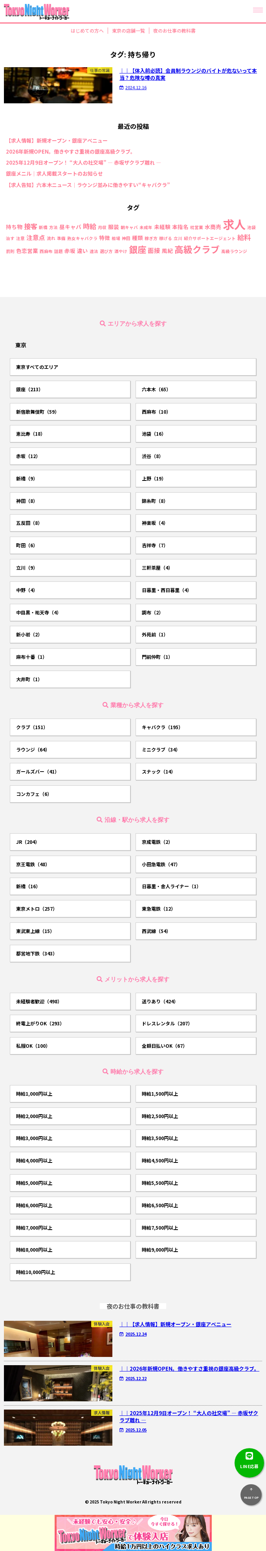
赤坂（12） (28, 456)
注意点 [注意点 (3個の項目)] (35, 238)
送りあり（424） (160, 1001)
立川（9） (27, 567)
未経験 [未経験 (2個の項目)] (162, 227)
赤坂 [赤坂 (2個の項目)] (69, 251)
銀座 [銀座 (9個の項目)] (137, 249)
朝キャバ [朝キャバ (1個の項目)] (129, 228)
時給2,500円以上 (160, 1116)
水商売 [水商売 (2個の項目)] (213, 227)
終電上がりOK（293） (40, 1023)
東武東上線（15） (35, 931)
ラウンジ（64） (33, 749)
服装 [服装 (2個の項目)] (113, 227)
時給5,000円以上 (34, 1182)
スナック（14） (159, 771)
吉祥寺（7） (155, 545)
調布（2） (152, 612)
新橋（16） (28, 886)
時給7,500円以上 (160, 1227)
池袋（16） (154, 433)
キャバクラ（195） (162, 727)
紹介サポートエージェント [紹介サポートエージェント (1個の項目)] (210, 238)
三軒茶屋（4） (157, 567)
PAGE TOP (251, 1492)
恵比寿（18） (30, 433)
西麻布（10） (156, 411)
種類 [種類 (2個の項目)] (137, 238)
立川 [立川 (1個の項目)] (178, 238)
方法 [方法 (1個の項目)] (53, 228)
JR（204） (28, 841)
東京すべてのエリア (37, 366)
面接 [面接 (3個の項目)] (154, 251)
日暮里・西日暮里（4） (167, 590)
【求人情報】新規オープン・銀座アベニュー (57, 140)
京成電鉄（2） (157, 841)
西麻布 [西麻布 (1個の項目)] (46, 251)
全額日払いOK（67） (164, 1045)
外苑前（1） (155, 634)
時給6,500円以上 (160, 1205)
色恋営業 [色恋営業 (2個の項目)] (27, 251)
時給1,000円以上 (34, 1093)
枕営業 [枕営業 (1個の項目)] (196, 228)
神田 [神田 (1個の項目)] (126, 238)
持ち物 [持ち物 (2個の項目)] (14, 227)
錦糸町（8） (155, 500)
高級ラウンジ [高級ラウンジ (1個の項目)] (234, 251)
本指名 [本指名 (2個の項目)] (180, 227)
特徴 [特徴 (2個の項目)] (104, 238)
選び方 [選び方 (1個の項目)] (106, 251)
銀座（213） (29, 389)
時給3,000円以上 (34, 1138)
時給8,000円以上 (34, 1249)
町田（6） (27, 545)
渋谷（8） (152, 456)
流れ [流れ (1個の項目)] (51, 238)
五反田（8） (29, 522)
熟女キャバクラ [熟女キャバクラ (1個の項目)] (82, 238)
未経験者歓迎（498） (39, 1001)
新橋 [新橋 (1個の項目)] (43, 228)
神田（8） (27, 500)
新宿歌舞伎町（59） (37, 411)
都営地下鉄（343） (36, 953)
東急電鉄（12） (159, 908)
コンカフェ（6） (34, 793)
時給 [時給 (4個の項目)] (89, 226)
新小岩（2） (29, 634)
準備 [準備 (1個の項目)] (61, 238)
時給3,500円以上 (160, 1138)
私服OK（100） (33, 1045)
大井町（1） (29, 679)
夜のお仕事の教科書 (174, 31)
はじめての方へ (87, 31)
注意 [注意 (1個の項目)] (20, 238)
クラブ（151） (32, 727)
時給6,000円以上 (34, 1205)
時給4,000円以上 (34, 1160)
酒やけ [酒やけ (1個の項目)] (120, 251)
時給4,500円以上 (160, 1160)
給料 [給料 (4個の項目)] (244, 237)
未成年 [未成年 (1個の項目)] (145, 228)
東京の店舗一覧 (128, 31)
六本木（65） (156, 389)
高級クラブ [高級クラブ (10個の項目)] (197, 249)
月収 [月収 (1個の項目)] (102, 228)
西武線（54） (156, 931)
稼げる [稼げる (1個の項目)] (165, 238)
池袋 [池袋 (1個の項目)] (251, 228)
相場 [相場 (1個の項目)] (116, 238)
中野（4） (27, 590)
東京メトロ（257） (36, 908)
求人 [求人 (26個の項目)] (234, 224)
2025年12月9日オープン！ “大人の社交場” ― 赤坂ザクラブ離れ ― (83, 162)
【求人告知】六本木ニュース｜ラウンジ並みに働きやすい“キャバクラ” (88, 185)
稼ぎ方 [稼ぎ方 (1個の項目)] (151, 238)
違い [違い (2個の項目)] (82, 251)
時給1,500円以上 (160, 1093)
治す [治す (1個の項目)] (10, 238)
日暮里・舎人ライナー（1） (171, 886)
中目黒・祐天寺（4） (38, 612)
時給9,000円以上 (160, 1249)
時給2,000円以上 (34, 1116)
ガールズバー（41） (37, 771)
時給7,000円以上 (34, 1227)
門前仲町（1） (157, 656)
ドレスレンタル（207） (167, 1023)
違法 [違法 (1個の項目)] (94, 251)
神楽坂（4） (155, 522)
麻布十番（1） (31, 656)
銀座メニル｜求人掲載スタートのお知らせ (54, 173)
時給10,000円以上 (35, 1272)
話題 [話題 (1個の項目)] (58, 251)
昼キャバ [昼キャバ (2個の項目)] (70, 227)
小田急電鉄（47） (161, 864)
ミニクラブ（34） (161, 749)
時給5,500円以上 (160, 1182)
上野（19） (154, 478)
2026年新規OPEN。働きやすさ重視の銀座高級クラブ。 (71, 151)
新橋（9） (27, 478)
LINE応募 (249, 1458)
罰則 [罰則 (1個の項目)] (10, 251)
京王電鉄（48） (33, 864)
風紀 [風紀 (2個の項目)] (167, 251)
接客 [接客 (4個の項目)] (30, 226)
